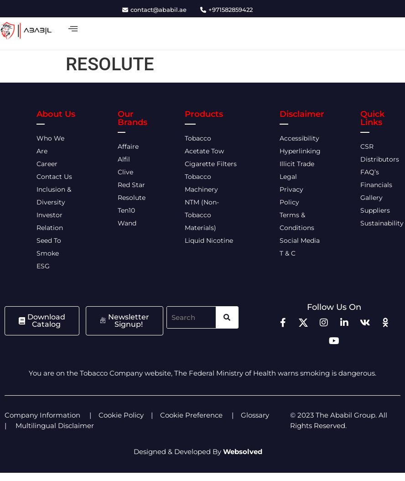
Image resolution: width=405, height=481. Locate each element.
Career (46, 164)
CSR (367, 146)
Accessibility (299, 138)
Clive (125, 172)
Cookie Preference (191, 415)
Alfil (124, 159)
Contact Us (54, 177)
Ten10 (126, 210)
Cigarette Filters (211, 164)
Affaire (128, 146)
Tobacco (198, 138)
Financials (376, 185)
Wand (127, 223)
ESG (43, 266)
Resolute (131, 197)
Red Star (131, 185)
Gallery (371, 197)
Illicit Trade (297, 164)
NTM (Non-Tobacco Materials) (202, 215)
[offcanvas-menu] (73, 29)
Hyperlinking (300, 151)
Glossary (255, 415)
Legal (288, 177)
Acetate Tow (204, 151)
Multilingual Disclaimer (56, 425)
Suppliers (375, 210)
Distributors (380, 159)
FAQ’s (369, 172)
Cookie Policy (121, 415)
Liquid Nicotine (209, 240)
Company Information (42, 415)
